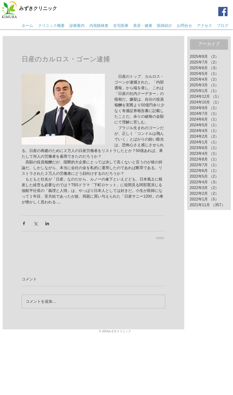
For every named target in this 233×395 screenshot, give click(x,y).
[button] (184, 25)
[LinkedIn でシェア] (47, 223)
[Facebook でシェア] (24, 223)
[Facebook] (223, 11)
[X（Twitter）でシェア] (35, 223)
